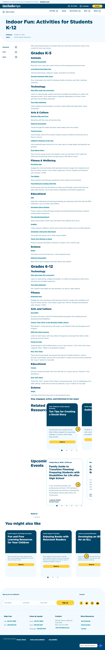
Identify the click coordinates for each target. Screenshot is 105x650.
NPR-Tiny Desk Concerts (40, 332)
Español (37, 517)
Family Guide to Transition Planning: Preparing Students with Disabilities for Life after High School (64, 472)
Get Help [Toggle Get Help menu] (54, 11)
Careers (83, 628)
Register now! (44, 2)
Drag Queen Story (37, 150)
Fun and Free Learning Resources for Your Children (20, 539)
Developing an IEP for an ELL (89, 538)
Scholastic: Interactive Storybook (43, 232)
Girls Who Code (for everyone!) (42, 90)
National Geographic (38, 62)
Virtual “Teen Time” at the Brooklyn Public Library (50, 322)
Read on (62, 442)
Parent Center (85, 625)
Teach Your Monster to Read (41, 239)
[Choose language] (85, 6)
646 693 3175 (11, 625)
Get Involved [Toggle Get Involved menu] (75, 11)
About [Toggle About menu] (97, 11)
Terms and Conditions (37, 639)
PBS (32, 198)
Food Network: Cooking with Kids (43, 184)
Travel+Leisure (36, 131)
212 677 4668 (38, 621)
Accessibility (53, 639)
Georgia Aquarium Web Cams (42, 76)
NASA (33, 251)
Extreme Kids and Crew (39, 116)
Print (10, 52)
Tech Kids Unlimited (38, 285)
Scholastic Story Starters (40, 207)
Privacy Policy (21, 639)
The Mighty (35, 176)
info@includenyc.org (62, 627)
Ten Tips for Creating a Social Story (62, 413)
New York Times (37, 351)
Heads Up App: (36, 342)
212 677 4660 (11, 621)
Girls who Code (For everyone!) (42, 275)
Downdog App (36, 164)
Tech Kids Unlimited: (38, 102)
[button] (78, 429)
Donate (97, 6)
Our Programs (85, 621)
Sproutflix (34, 313)
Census (33, 368)
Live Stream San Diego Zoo (41, 69)
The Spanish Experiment (40, 217)
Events (64, 11)
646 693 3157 (38, 625)
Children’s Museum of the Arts (42, 141)
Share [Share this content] (10, 57)
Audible (34, 224)
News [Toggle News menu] (87, 11)
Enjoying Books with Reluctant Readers (56, 538)
